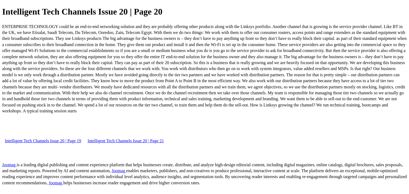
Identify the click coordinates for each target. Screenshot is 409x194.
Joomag (9, 164)
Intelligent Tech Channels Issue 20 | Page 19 (43, 140)
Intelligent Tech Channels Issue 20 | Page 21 (126, 140)
